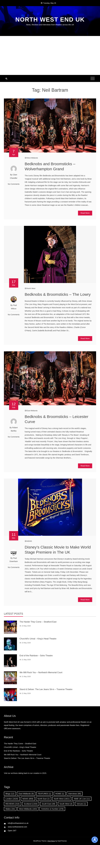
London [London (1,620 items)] (11, 799)
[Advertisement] (50, 55)
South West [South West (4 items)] (66, 804)
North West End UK (50, 19)
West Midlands (32, 158)
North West (31, 288)
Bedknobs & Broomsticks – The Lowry (58, 294)
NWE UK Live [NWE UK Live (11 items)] (82, 799)
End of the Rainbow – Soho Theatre (36, 655)
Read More (85, 213)
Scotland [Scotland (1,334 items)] (31, 804)
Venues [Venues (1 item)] (81, 804)
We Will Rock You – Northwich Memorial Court (41, 672)
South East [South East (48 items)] (48, 804)
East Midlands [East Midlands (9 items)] (26, 794)
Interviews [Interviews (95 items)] (74, 794)
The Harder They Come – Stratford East (38, 622)
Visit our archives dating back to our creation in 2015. (25, 773)
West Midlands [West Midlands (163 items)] (28, 809)
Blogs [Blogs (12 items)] (9, 794)
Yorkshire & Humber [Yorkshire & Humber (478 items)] (52, 809)
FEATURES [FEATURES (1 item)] (44, 794)
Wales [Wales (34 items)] (10, 809)
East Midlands (32, 411)
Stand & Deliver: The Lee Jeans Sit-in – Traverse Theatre (46, 689)
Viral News (51, 841)
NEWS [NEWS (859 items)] (27, 799)
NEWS (29, 541)
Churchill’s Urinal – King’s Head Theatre (38, 639)
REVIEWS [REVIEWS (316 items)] (12, 804)
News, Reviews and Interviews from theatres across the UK (50, 25)
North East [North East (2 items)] (44, 799)
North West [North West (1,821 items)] (62, 799)
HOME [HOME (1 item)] (59, 794)
